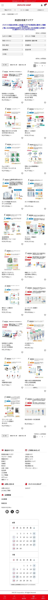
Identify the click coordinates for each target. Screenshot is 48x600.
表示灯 (3, 466)
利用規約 (28, 463)
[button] (44, 65)
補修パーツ (4, 479)
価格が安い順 (13, 65)
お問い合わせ (5, 488)
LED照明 (4, 473)
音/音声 (3, 470)
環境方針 (4, 503)
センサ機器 (4, 475)
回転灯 (3, 461)
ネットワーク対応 (6, 457)
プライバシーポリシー (31, 468)
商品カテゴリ (8, 10)
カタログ (27, 488)
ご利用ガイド (40, 10)
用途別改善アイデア (7, 454)
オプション (4, 477)
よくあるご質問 (5, 490)
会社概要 (4, 499)
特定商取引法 (29, 466)
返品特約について (30, 461)
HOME (3, 14)
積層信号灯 (4, 459)
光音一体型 (4, 468)
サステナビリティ (6, 507)
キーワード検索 (25, 10)
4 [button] (42, 66)
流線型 (3, 463)
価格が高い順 (22, 65)
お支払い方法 (29, 457)
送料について (29, 459)
